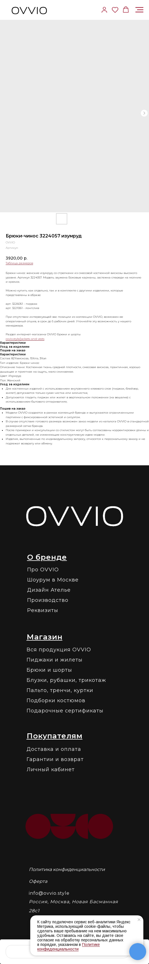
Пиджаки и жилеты (55, 660)
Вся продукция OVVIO (59, 650)
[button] (115, 9)
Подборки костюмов (56, 700)
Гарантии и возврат (55, 759)
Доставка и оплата (54, 749)
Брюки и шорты (49, 670)
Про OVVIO (43, 570)
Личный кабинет (51, 769)
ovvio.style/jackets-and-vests (25, 339)
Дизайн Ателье (49, 590)
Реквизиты (42, 610)
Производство (47, 600)
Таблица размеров (19, 263)
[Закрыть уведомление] (139, 919)
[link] (104, 9)
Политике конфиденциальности (68, 946)
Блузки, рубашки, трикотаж (66, 680)
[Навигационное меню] (139, 10)
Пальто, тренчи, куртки (60, 690)
